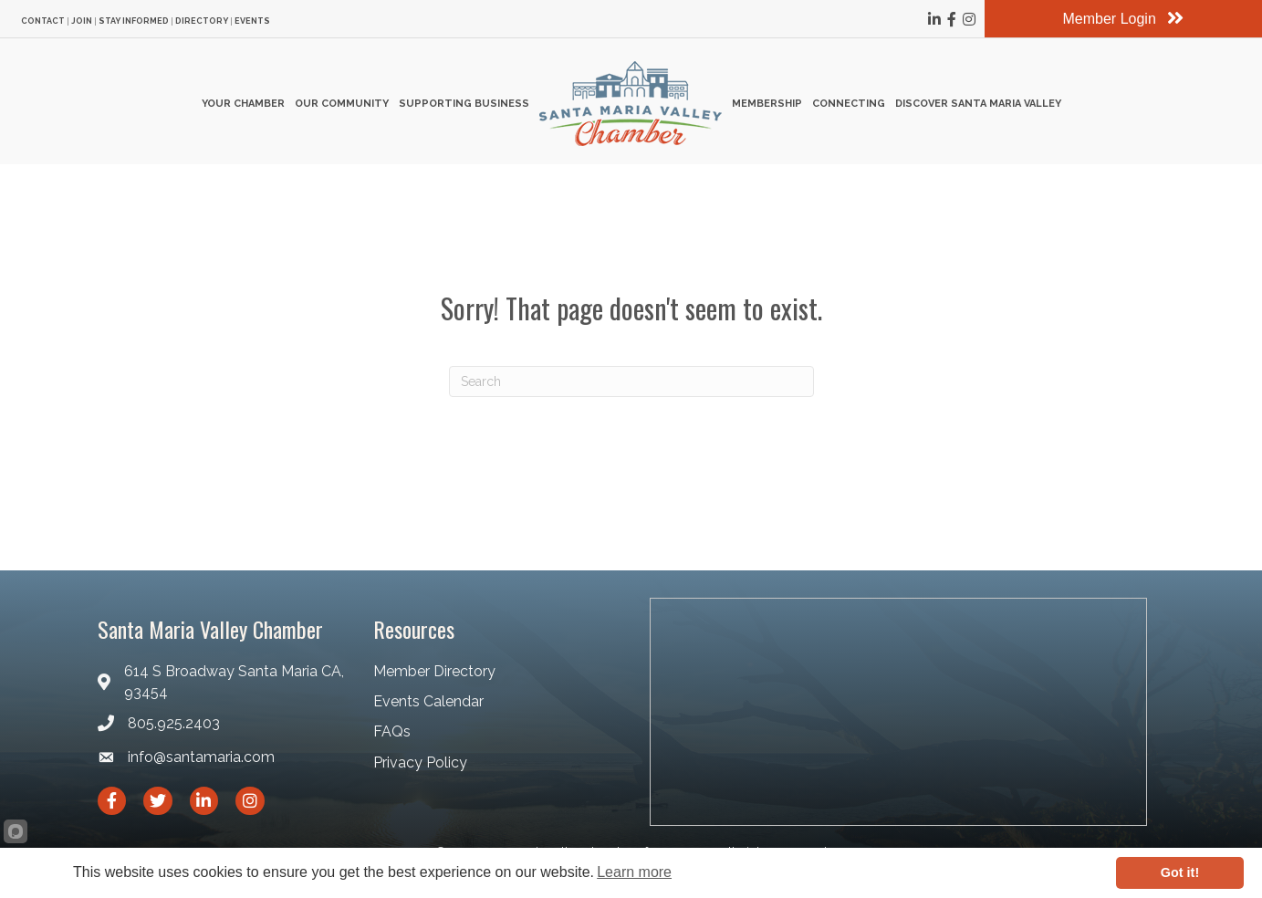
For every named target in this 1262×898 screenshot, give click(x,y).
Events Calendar (428, 701)
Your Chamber (243, 104)
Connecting (848, 104)
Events (252, 21)
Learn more (634, 872)
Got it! (1180, 872)
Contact (43, 21)
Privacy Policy (420, 762)
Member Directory (434, 671)
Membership (767, 104)
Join (81, 21)
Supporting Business (464, 104)
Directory (201, 21)
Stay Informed (134, 21)
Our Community (342, 104)
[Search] (631, 381)
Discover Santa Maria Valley (978, 104)
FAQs (392, 731)
